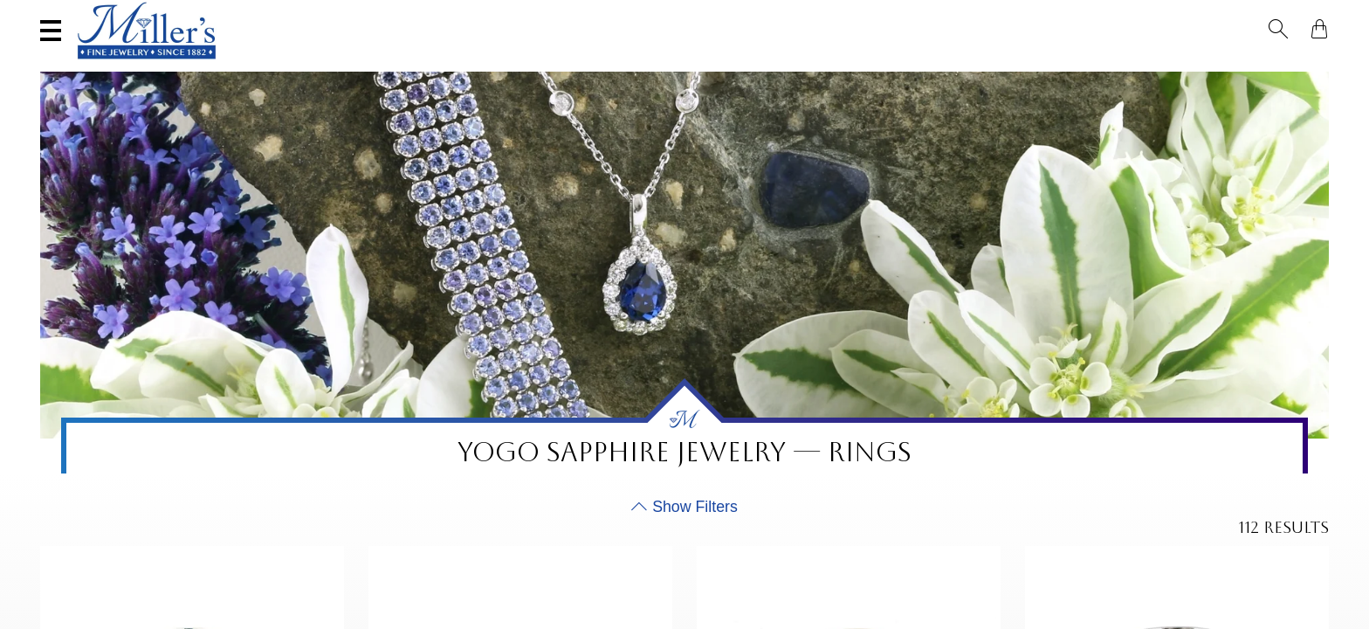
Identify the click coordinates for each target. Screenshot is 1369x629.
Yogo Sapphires (513, 66)
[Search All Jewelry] (1159, 16)
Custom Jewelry (1258, 66)
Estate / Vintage (1011, 66)
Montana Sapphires (663, 66)
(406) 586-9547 (115, 15)
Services (560, 15)
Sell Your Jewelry (419, 15)
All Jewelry (1134, 66)
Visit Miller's (260, 15)
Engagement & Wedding (844, 66)
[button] (1288, 15)
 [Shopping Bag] (1319, 15)
